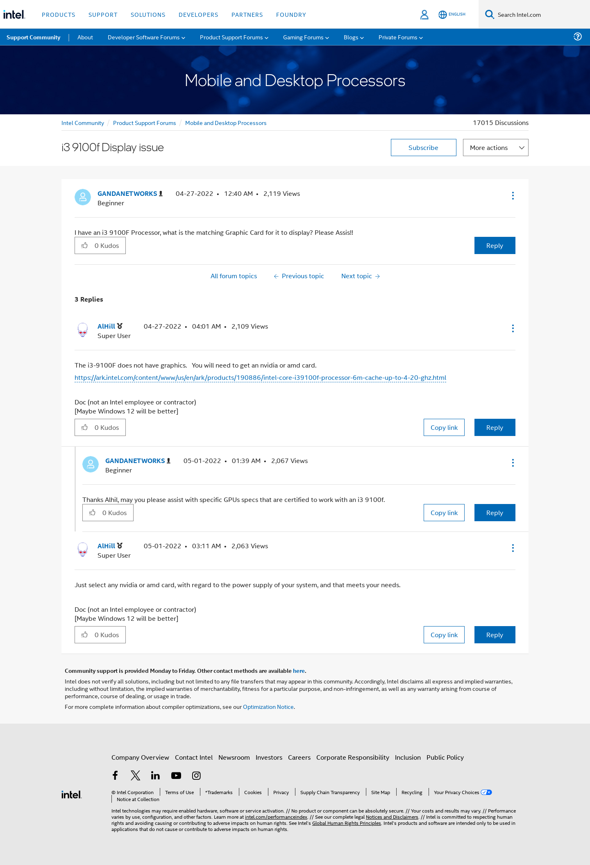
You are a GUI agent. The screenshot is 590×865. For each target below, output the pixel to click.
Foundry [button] (291, 14)
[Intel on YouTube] (176, 776)
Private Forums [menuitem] (398, 36)
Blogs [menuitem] (351, 36)
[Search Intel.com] (542, 14)
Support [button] (103, 14)
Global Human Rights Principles (346, 822)
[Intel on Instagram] (196, 776)
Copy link (444, 427)
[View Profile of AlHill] (110, 326)
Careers (299, 757)
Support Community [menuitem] (33, 36)
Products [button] (58, 14)
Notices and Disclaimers (392, 816)
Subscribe (423, 147)
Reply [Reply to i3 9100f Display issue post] (494, 245)
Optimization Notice (268, 706)
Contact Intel (194, 757)
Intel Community (82, 122)
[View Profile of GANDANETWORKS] (130, 193)
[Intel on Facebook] (115, 776)
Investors (269, 757)
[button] (512, 195)
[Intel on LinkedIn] (156, 776)
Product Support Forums (144, 122)
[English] (451, 14)
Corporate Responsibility (352, 757)
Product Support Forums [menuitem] (231, 36)
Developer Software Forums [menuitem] (144, 36)
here (299, 670)
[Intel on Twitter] (136, 776)
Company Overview (140, 757)
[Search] (490, 14)
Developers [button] (198, 14)
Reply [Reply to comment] (494, 427)
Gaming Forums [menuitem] (303, 36)
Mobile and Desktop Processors (226, 122)
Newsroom (234, 757)
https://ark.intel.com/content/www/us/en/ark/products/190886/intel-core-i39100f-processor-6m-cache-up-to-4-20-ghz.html (260, 377)
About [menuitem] (85, 36)
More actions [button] (489, 147)
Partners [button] (247, 14)
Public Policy (445, 757)
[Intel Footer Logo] (71, 793)
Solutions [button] (148, 14)
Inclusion (408, 757)
